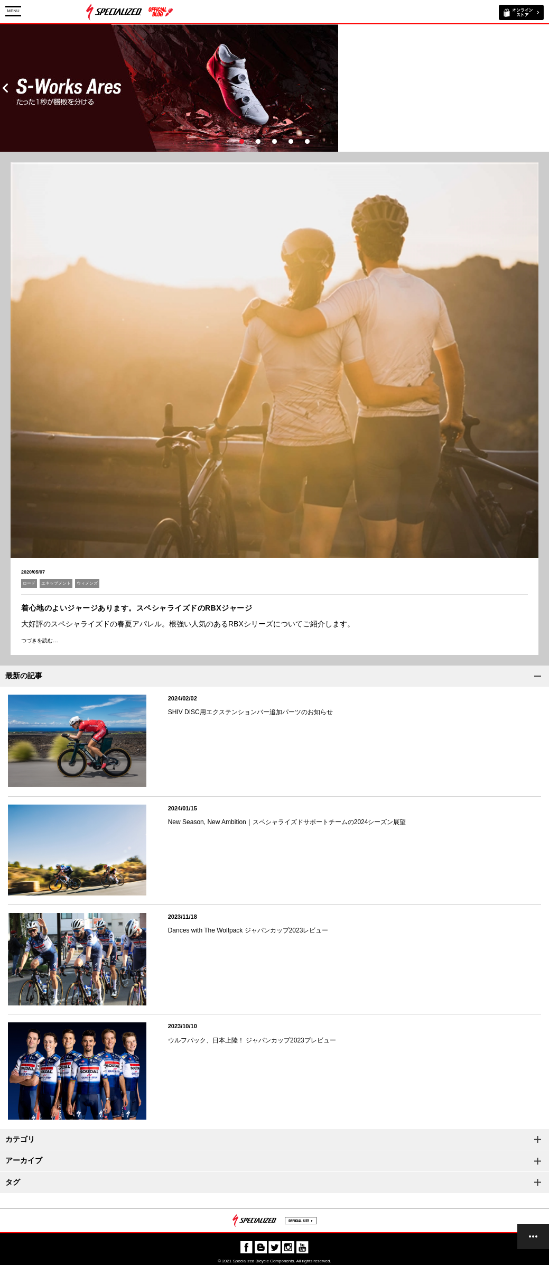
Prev (5, 88)
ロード (29, 583)
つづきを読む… (39, 640)
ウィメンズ (87, 583)
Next (543, 88)
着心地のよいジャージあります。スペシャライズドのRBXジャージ (136, 608)
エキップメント (56, 583)
